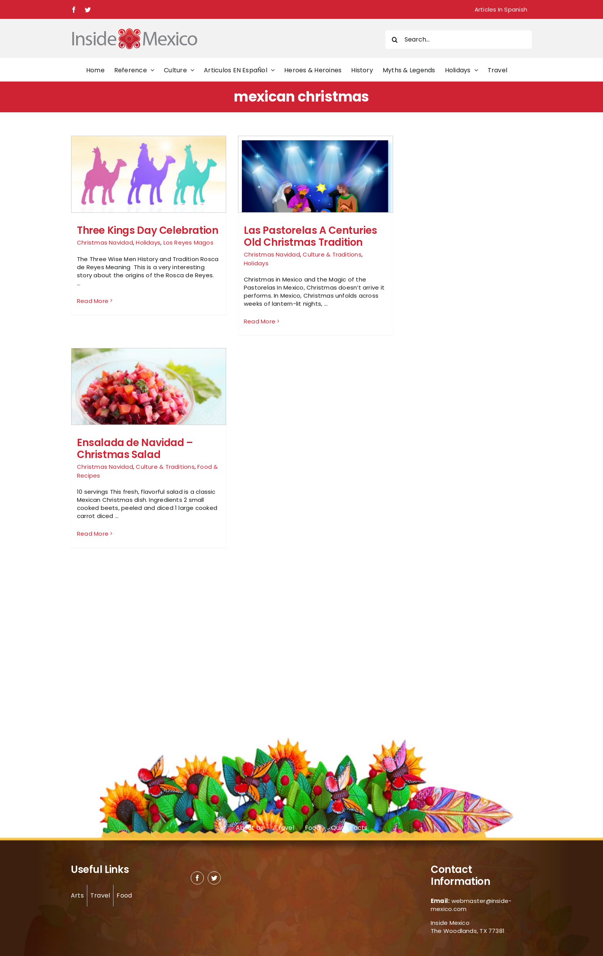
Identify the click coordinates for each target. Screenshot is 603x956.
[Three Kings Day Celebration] (149, 202)
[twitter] (214, 877)
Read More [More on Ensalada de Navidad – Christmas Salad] (92, 534)
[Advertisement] (452, 250)
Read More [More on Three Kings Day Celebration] (92, 321)
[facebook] (197, 877)
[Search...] (458, 39)
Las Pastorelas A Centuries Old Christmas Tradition (310, 236)
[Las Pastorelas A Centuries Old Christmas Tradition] (315, 200)
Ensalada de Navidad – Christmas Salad (135, 448)
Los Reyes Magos (188, 242)
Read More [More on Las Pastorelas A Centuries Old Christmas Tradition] (259, 321)
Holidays (148, 242)
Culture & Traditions (332, 254)
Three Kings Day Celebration (147, 230)
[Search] (394, 39)
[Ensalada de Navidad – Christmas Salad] (149, 399)
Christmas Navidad (105, 242)
